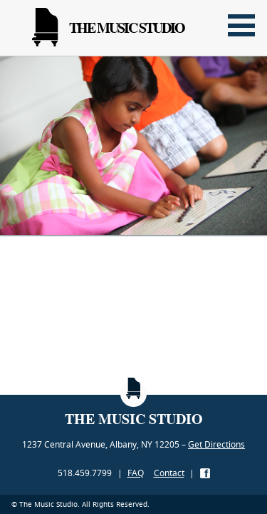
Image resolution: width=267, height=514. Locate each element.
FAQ (135, 473)
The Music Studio (108, 27)
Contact (169, 473)
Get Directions (216, 444)
